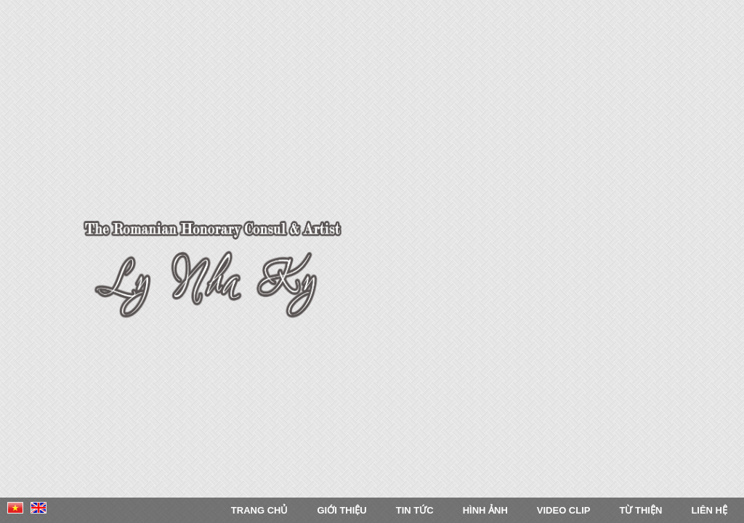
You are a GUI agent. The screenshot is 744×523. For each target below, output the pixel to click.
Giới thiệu (341, 510)
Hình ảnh (485, 510)
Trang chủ (259, 510)
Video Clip (564, 510)
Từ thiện (640, 510)
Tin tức (415, 510)
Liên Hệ (709, 510)
